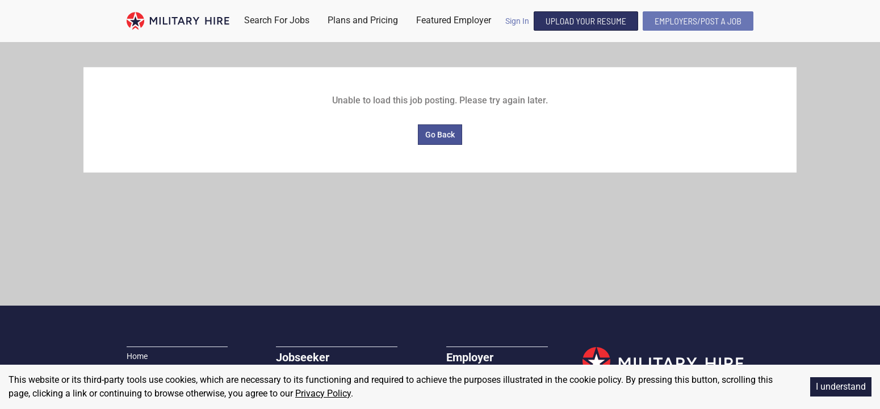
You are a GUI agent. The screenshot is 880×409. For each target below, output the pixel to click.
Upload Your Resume (586, 20)
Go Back (440, 134)
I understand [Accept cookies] (841, 386)
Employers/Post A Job (698, 20)
